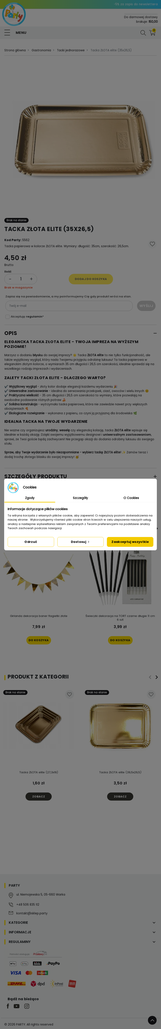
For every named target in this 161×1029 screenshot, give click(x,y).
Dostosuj (80, 542)
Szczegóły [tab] (80, 498)
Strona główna (15, 50)
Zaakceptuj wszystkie (130, 542)
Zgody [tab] (29, 498)
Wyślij (146, 305)
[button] (143, 32)
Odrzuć (30, 542)
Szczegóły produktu (35, 476)
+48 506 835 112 (27, 905)
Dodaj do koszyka (91, 279)
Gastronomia (41, 50)
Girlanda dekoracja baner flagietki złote (38, 616)
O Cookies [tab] (131, 498)
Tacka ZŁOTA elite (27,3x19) (38, 772)
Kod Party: (12, 240)
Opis (10, 333)
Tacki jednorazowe (71, 50)
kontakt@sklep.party (32, 913)
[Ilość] (20, 279)
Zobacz (38, 796)
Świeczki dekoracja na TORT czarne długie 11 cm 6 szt (120, 618)
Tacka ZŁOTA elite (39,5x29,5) (120, 772)
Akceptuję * (27, 316)
